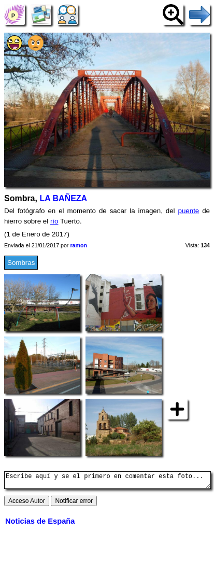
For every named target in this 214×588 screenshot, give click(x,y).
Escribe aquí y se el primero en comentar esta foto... (107, 481)
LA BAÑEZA (63, 198)
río (54, 221)
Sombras (21, 263)
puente (188, 211)
